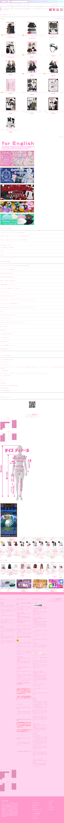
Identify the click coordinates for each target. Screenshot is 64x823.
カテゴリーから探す (9, 4)
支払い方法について (36, 802)
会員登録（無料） (45, 1)
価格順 (59, 18)
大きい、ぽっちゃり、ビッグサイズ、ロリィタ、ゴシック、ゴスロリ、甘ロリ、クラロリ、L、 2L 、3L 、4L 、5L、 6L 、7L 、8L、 (24, 373)
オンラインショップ (4, 362)
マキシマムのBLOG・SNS (5, 375)
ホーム (3, 4)
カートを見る (51, 807)
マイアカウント (51, 800)
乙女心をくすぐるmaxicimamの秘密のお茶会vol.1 (9, 385)
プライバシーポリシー (37, 811)
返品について (35, 807)
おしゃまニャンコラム (4, 364)
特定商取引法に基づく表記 (37, 809)
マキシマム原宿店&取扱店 (5, 390)
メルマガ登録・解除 (53, 4)
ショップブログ (35, 815)
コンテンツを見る (26, 4)
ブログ (51, 6)
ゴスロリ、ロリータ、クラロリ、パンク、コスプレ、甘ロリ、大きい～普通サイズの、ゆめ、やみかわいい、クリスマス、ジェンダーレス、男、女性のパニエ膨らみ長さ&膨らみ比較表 (31, 368)
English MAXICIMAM (4, 388)
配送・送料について (36, 805)
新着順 (62, 18)
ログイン (52, 1)
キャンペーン (2, 378)
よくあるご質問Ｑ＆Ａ (4, 370)
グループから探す (17, 4)
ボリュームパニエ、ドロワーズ (6, 244)
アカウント (37, 1)
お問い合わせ (52, 7)
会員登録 (50, 802)
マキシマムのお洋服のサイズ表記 (6, 359)
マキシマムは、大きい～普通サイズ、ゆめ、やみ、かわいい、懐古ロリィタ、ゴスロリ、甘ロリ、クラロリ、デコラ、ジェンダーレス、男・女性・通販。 (32, 8)
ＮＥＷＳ (2, 380)
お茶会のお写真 (3, 383)
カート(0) (59, 1)
